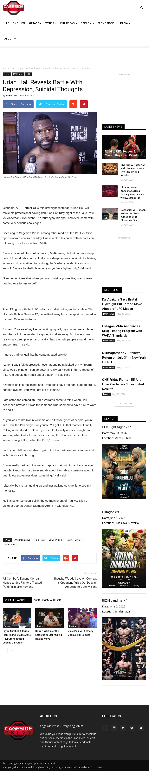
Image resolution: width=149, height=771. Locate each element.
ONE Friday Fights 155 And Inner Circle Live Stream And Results (123, 384)
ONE (15, 23)
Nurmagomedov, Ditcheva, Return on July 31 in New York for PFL (124, 357)
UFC (6, 23)
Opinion (87, 23)
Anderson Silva (22, 539)
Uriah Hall (9, 544)
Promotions (107, 23)
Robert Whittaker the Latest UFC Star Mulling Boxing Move (48, 635)
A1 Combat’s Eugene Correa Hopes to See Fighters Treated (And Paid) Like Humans (22, 582)
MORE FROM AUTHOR (47, 600)
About (10, 38)
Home (6, 68)
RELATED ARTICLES (17, 600)
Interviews (68, 23)
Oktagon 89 (110, 512)
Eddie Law (11, 95)
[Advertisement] (74, 55)
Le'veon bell (55, 539)
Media (125, 23)
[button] (141, 5)
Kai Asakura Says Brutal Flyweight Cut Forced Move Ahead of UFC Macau (122, 304)
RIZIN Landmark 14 (115, 600)
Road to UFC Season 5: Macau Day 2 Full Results (122, 153)
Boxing (7, 74)
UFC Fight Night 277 (116, 427)
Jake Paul (40, 539)
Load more (124, 403)
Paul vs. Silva (73, 539)
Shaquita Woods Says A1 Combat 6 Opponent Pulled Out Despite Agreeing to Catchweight (75, 582)
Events (51, 23)
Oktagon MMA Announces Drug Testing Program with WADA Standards (122, 330)
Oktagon (35, 23)
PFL (23, 23)
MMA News (18, 74)
